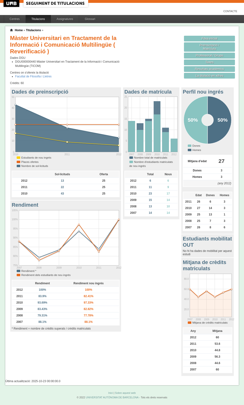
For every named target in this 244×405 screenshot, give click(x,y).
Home (19, 30)
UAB (12, 3)
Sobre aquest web (125, 392)
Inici (110, 392)
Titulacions (38, 19)
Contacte (230, 11)
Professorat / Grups (209, 55)
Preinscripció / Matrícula (209, 46)
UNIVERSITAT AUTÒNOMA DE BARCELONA (112, 397)
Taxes (209, 62)
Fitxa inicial (209, 38)
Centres (15, 19)
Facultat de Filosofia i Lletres (33, 76)
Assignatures (65, 19)
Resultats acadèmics (209, 69)
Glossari (90, 19)
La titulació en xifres (210, 75)
